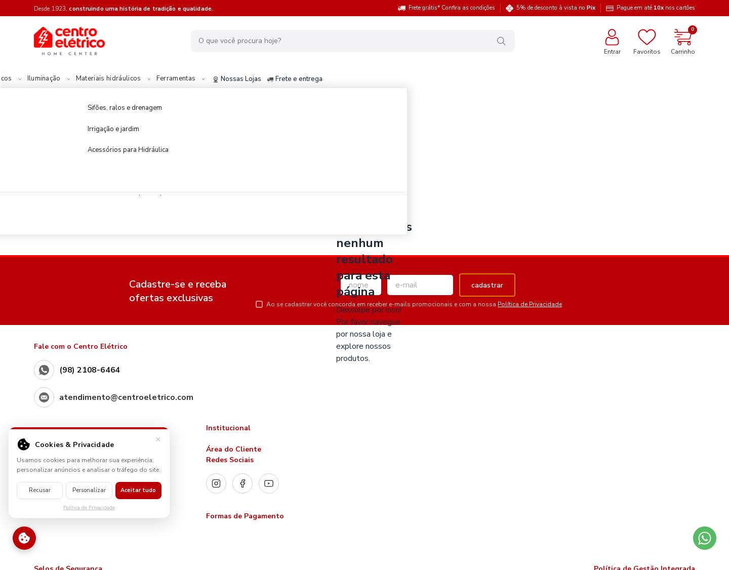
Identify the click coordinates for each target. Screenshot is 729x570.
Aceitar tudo (138, 490)
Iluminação (118, 79)
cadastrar (487, 285)
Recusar (40, 490)
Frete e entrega (369, 79)
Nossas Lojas (311, 79)
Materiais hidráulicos (183, 79)
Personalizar (89, 490)
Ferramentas (250, 79)
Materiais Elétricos (57, 79)
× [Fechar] (158, 438)
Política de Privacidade (530, 304)
